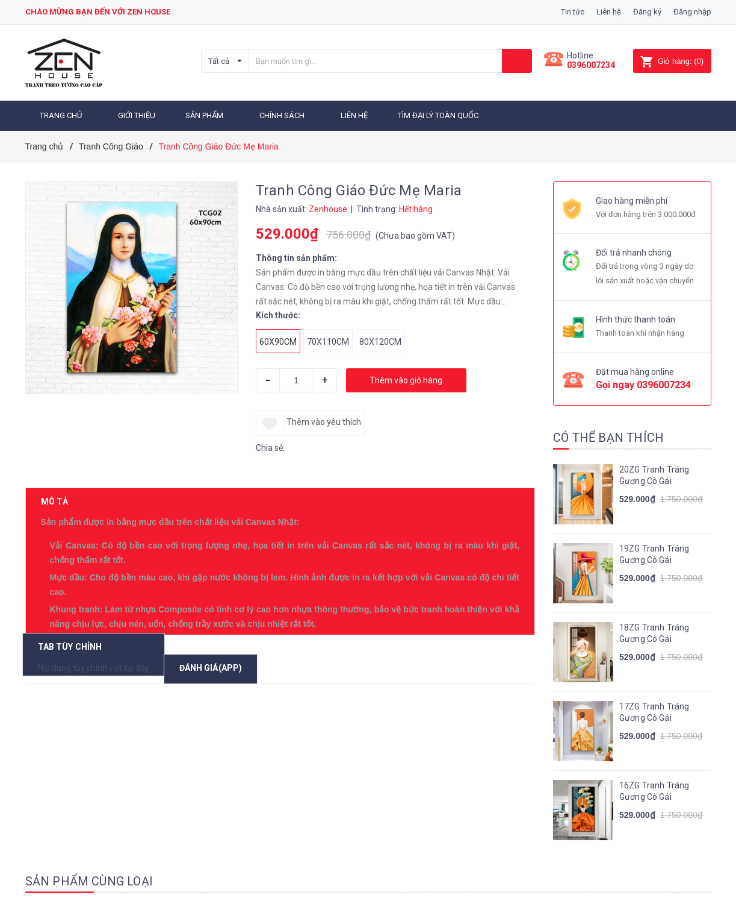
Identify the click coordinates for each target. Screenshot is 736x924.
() (672, 61)
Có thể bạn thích (608, 436)
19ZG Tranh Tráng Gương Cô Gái (654, 553)
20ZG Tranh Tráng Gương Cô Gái (654, 474)
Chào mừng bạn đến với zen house (97, 11)
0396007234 (591, 65)
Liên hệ (608, 11)
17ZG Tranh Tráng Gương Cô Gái (654, 710)
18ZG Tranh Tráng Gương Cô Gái (654, 632)
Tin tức (572, 11)
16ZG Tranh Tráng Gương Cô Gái (654, 789)
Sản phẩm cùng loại (89, 879)
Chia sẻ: (270, 446)
